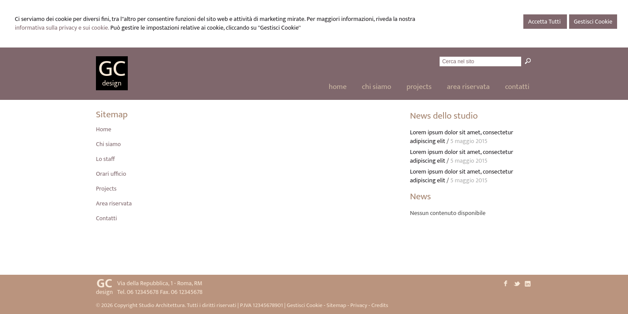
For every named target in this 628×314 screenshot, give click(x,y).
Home (103, 129)
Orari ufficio (111, 174)
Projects (106, 189)
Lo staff (105, 159)
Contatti (106, 218)
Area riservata (114, 203)
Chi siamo (108, 144)
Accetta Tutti (545, 22)
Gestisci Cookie (593, 22)
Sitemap (336, 305)
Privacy (358, 305)
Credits (379, 305)
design (111, 83)
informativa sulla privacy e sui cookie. (62, 28)
